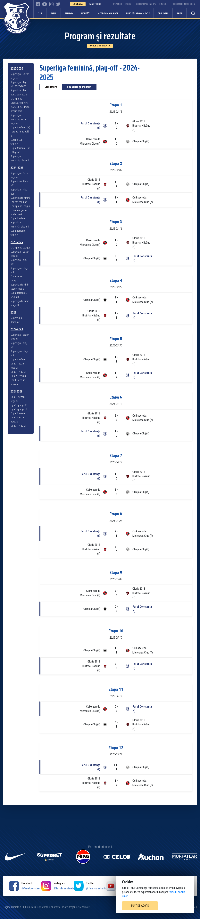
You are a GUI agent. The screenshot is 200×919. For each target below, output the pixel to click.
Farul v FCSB (95, 4)
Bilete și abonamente (138, 13)
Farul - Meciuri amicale (18, 382)
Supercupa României (16, 320)
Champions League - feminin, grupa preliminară (20, 210)
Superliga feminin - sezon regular (20, 287)
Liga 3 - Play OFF (19, 372)
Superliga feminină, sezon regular (19, 119)
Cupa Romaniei (18, 413)
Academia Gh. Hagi (108, 13)
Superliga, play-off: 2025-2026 (19, 84)
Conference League (16, 278)
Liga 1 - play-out (19, 409)
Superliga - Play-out (19, 192)
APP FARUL (163, 13)
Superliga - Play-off (19, 183)
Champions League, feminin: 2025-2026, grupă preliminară (20, 105)
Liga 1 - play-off (19, 405)
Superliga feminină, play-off (20, 158)
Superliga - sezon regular (20, 337)
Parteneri (117, 4)
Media (128, 4)
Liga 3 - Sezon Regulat (18, 419)
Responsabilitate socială (183, 4)
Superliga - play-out (19, 270)
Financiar (163, 4)
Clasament (51, 86)
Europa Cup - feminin (17, 142)
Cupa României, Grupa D (19, 295)
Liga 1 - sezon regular (18, 399)
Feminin (69, 13)
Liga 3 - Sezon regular (18, 366)
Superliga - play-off (19, 262)
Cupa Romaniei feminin (18, 233)
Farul (54, 13)
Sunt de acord (140, 905)
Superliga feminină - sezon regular (20, 200)
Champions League (20, 248)
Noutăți (85, 13)
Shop (179, 13)
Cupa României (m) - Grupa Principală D (20, 131)
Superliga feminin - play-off (20, 303)
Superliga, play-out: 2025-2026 (19, 92)
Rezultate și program (79, 86)
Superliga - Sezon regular (20, 76)
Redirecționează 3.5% (145, 4)
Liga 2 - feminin (19, 376)
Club (40, 13)
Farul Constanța (100, 45)
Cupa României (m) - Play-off (20, 150)
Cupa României (18, 218)
